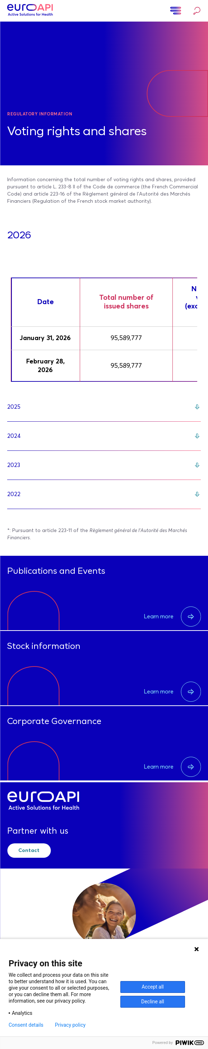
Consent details (26, 1025)
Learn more (172, 616)
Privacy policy (70, 1025)
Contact (29, 850)
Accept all (153, 987)
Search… (196, 11)
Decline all (152, 1001)
